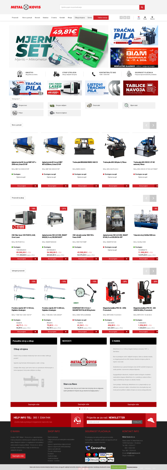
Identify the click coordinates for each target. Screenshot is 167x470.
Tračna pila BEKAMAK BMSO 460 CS (85, 162)
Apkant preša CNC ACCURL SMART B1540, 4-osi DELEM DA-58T (115, 236)
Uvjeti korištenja (53, 458)
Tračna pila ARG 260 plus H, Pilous (114, 162)
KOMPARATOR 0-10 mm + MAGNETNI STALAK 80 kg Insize (84, 309)
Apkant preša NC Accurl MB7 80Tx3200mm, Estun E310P (52, 163)
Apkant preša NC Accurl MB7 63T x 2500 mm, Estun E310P (24, 163)
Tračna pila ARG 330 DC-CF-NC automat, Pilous (144, 163)
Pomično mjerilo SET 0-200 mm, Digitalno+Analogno (53, 309)
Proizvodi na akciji (18, 198)
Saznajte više (33, 404)
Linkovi (50, 442)
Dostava (50, 454)
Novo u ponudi (27, 17)
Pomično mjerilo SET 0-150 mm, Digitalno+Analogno (23, 309)
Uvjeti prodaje (52, 456)
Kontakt (62, 17)
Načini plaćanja (53, 437)
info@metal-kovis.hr (133, 453)
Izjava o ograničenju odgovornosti (59, 444)
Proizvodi (15, 17)
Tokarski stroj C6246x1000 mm (144, 235)
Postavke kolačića (132, 467)
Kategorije (16, 99)
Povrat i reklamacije (54, 451)
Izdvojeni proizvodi (18, 271)
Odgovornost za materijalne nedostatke (61, 439)
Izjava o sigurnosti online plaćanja (59, 446)
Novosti (37, 17)
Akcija (70, 17)
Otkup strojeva (80, 17)
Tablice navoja (102, 17)
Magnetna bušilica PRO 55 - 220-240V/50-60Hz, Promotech (144, 309)
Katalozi (45, 17)
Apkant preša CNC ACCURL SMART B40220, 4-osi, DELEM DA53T (54, 236)
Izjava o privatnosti (54, 449)
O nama (54, 17)
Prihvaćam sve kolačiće (118, 467)
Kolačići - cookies (54, 461)
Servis (90, 17)
